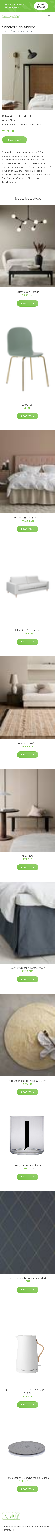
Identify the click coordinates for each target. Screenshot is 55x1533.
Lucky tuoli (27, 404)
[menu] (49, 16)
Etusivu (5, 31)
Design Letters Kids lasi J (27, 1165)
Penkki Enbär (27, 855)
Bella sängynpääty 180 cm (27, 517)
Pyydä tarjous (41, 5)
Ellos (31, 116)
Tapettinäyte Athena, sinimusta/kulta (28, 1278)
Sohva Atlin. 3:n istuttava (28, 630)
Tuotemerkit (21, 116)
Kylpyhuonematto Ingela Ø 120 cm (27, 1080)
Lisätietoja (14, 140)
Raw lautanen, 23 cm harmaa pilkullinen (27, 1477)
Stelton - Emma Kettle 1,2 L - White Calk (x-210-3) (27, 1392)
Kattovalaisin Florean (27, 291)
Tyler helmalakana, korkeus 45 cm (27, 967)
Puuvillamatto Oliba (27, 743)
